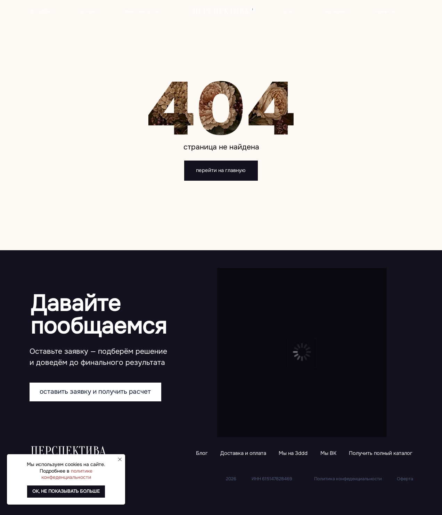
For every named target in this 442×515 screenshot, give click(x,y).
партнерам (334, 11)
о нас (289, 11)
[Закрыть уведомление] (119, 459)
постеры (87, 11)
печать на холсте (141, 11)
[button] (380, 453)
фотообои (40, 11)
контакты (384, 11)
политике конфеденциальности (67, 474)
